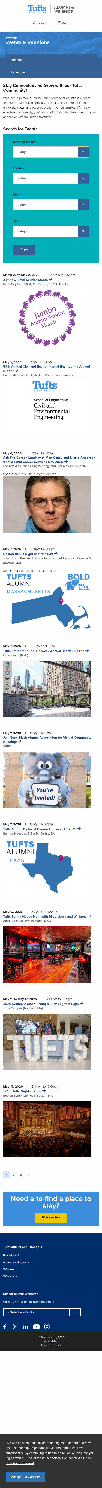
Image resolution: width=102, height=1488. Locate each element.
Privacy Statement (20, 1463)
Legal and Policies (51, 1345)
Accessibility (50, 1341)
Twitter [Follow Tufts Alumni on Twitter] (15, 1326)
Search (40, 23)
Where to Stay (51, 1217)
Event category (24, 141)
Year (16, 221)
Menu (63, 23)
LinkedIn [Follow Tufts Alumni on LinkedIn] (26, 1326)
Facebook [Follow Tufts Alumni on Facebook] (4, 1326)
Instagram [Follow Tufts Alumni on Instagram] (47, 1325)
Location (19, 168)
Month (17, 194)
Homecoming (19, 72)
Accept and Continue (26, 1477)
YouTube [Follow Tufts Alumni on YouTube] (36, 1326)
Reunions (16, 59)
